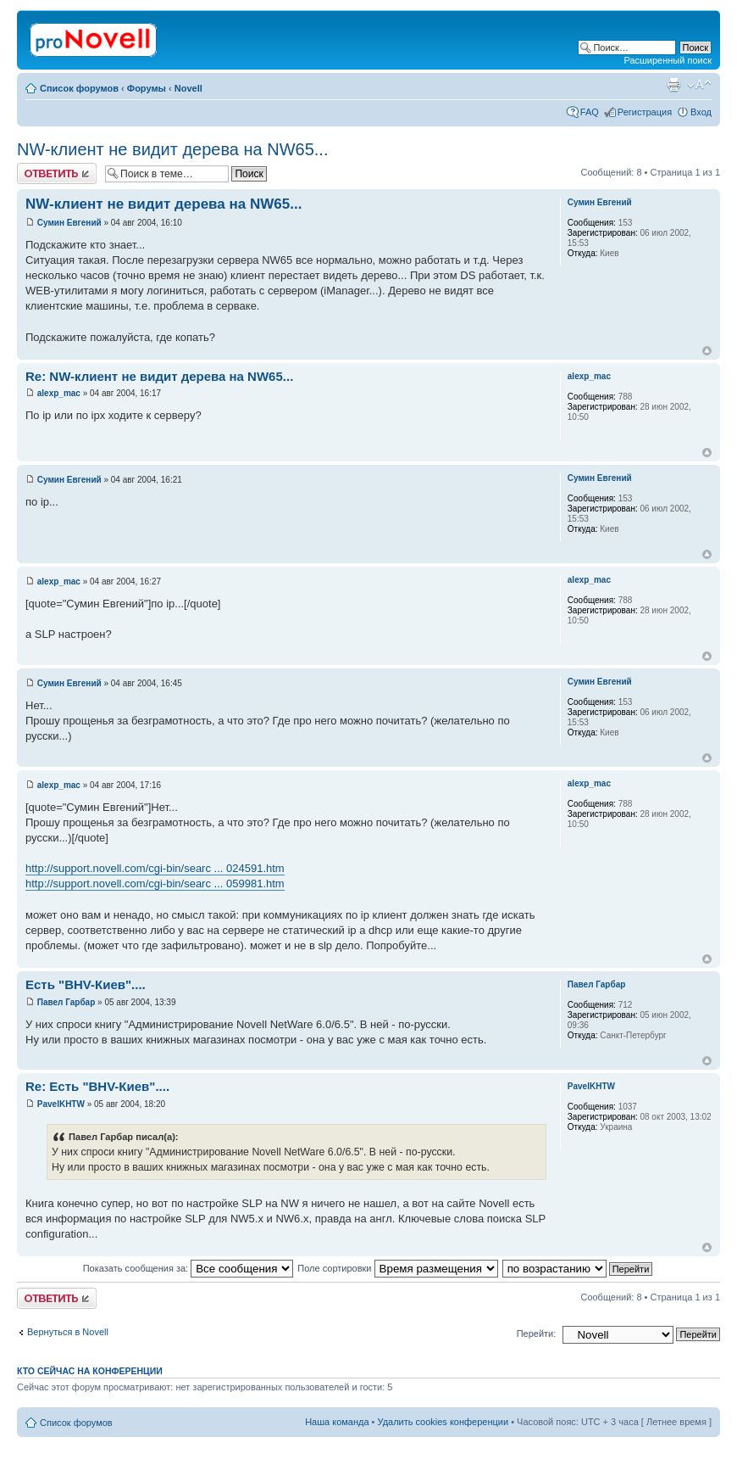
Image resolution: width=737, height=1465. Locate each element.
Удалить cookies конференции (443, 1422)
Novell (188, 88)
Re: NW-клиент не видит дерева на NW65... (159, 376)
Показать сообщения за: (188, 1268)
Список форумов (79, 88)
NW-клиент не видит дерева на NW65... (172, 149)
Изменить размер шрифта (699, 84)
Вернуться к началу (707, 350)
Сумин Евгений (69, 222)
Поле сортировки (397, 1268)
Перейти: (537, 1333)
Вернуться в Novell (67, 1332)
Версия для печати (673, 84)
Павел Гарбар (66, 1002)
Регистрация (645, 112)
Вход (701, 112)
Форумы (146, 88)
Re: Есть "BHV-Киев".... (97, 1086)
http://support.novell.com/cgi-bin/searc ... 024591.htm (155, 868)
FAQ (589, 112)
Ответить (57, 173)
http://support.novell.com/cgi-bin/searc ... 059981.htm (155, 883)
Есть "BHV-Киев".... (85, 984)
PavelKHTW (61, 1104)
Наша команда (336, 1422)
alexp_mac (58, 393)
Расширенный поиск (667, 60)
